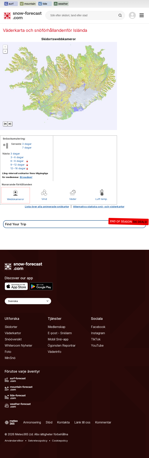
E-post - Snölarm (60, 333)
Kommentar (103, 422)
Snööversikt (13, 339)
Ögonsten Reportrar (61, 345)
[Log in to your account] (132, 15)
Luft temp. (101, 198)
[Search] (120, 15)
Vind (44, 198)
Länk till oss (82, 422)
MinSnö (10, 358)
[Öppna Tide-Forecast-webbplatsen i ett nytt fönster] (45, 3)
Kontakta (63, 422)
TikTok (95, 339)
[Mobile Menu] (141, 15)
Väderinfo (54, 352)
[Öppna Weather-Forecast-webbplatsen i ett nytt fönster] (61, 3)
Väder (72, 198)
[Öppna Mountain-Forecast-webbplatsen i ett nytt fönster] (27, 3)
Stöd (49, 422)
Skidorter (11, 327)
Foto (8, 352)
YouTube (97, 345)
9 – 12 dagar (17, 164)
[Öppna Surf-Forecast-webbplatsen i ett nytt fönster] (11, 3)
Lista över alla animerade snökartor (47, 206)
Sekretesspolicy (37, 440)
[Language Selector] (28, 301)
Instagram (98, 333)
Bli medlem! (26, 177)
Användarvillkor (14, 440)
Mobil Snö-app (58, 339)
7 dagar (27, 147)
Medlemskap (56, 327)
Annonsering (32, 422)
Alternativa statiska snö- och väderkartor (98, 206)
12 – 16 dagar (18, 168)
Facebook (98, 327)
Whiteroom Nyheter (18, 345)
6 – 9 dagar (17, 160)
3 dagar (27, 143)
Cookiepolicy (60, 440)
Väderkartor (13, 333)
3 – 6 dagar (17, 157)
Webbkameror (15, 199)
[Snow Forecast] (23, 15)
